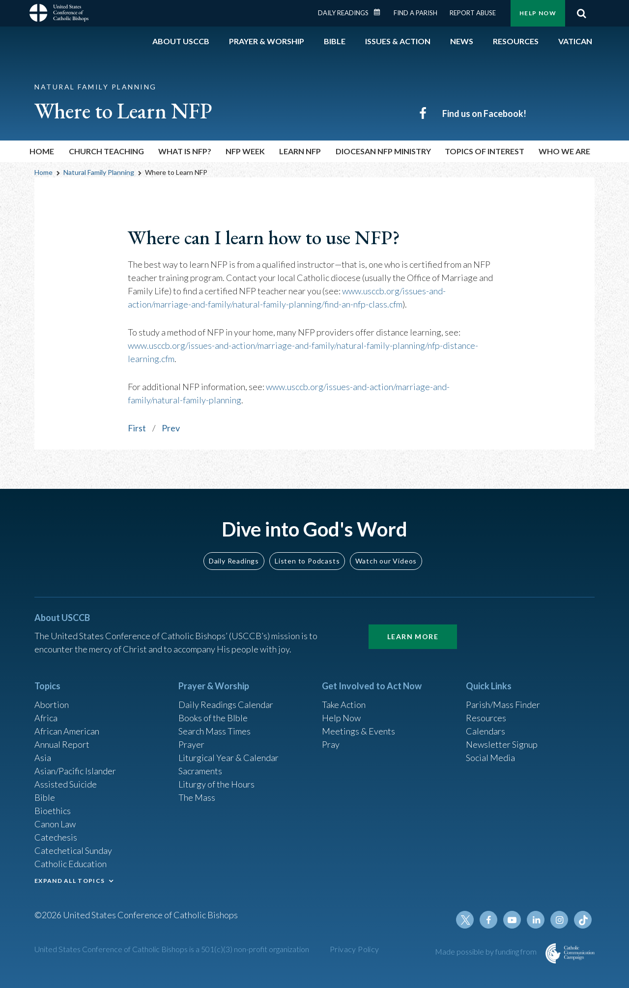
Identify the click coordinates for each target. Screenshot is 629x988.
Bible (44, 797)
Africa (45, 717)
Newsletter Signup (502, 744)
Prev (171, 428)
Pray (331, 744)
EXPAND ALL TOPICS (69, 880)
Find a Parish (415, 13)
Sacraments (200, 770)
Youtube (512, 920)
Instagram (559, 920)
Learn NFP (300, 151)
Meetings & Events (358, 731)
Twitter (465, 920)
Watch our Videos (386, 561)
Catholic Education (70, 863)
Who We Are (564, 151)
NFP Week (245, 151)
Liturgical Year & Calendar (228, 757)
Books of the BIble (213, 717)
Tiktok (583, 920)
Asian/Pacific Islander (75, 770)
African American (66, 731)
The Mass (196, 797)
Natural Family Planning (98, 172)
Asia (42, 757)
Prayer (191, 744)
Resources (486, 717)
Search (581, 13)
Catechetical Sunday (73, 850)
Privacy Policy (354, 949)
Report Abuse (473, 13)
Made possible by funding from (486, 951)
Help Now (537, 13)
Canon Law (55, 824)
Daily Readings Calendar (380, 12)
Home (41, 151)
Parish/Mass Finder (503, 704)
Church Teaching (106, 151)
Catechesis (55, 837)
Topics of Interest (484, 151)
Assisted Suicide (65, 784)
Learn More (412, 636)
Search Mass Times (214, 731)
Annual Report (61, 744)
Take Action (344, 704)
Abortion (51, 704)
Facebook (488, 920)
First (137, 428)
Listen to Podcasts (307, 561)
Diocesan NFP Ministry (383, 151)
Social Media (490, 757)
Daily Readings (343, 13)
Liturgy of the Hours (216, 784)
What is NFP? (184, 151)
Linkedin (535, 920)
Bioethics (52, 810)
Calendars (485, 731)
